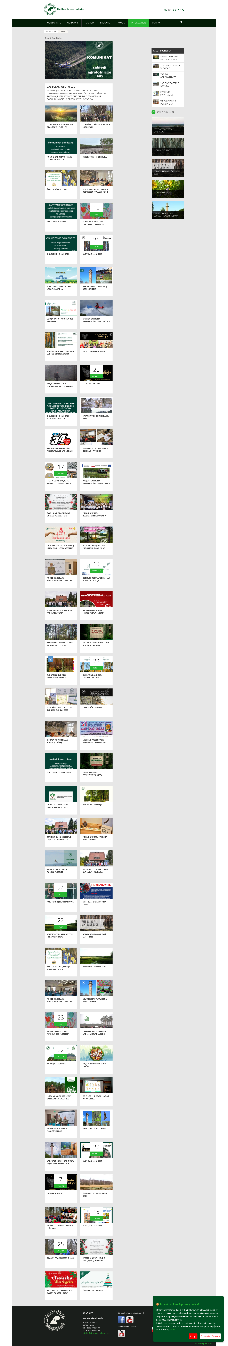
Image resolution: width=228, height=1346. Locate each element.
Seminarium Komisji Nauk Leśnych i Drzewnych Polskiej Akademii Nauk (59, 844)
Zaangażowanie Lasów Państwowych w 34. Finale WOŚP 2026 (60, 456)
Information (51, 31)
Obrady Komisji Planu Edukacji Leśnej (57, 746)
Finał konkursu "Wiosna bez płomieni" (95, 843)
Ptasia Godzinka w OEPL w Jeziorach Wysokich (95, 454)
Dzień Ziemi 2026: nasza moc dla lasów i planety (60, 130)
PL (165, 10)
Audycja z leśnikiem (92, 259)
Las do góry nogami (93, 712)
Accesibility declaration (204, 1343)
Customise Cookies (210, 1336)
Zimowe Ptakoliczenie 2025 (60, 1263)
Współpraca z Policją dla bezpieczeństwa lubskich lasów (95, 197)
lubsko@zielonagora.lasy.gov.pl (97, 1333)
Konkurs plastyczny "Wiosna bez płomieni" (94, 227)
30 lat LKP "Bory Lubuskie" (95, 1133)
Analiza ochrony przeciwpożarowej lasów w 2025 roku (96, 326)
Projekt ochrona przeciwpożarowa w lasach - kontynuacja (96, 488)
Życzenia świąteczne (57, 194)
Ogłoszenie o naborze (58, 259)
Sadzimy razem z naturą (95, 162)
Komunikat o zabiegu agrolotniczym (57, 875)
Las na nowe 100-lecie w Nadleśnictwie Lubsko (94, 1037)
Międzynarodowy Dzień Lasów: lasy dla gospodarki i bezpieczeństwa (59, 295)
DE (174, 10)
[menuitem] (54, 23)
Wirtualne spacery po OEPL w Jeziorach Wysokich (60, 1167)
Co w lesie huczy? (91, 388)
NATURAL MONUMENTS (163, 154)
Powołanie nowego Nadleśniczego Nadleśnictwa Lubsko (58, 1136)
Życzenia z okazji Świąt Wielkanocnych (58, 972)
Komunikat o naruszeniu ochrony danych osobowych (59, 164)
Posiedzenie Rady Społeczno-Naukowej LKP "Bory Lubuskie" (59, 585)
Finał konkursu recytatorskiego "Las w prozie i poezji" (94, 520)
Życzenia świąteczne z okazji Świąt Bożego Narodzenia (94, 1265)
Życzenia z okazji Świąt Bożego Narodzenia (58, 519)
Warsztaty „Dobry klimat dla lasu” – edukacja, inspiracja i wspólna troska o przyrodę (95, 878)
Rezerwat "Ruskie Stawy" (95, 971)
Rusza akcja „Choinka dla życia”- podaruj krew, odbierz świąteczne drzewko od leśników (59, 1299)
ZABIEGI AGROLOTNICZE (61, 86)
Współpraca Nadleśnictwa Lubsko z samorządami (60, 357)
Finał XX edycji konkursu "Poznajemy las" (59, 616)
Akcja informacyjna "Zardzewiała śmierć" (93, 616)
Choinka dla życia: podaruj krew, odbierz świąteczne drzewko (60, 553)
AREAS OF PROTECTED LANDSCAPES (163, 134)
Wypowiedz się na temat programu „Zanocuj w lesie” (95, 553)
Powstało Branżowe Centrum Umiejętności (58, 810)
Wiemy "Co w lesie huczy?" (95, 356)
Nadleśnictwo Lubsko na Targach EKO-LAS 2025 (59, 713)
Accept (193, 1336)
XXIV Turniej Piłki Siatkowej (60, 907)
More (172, 1329)
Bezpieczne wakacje (92, 809)
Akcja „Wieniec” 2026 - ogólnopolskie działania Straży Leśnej (60, 391)
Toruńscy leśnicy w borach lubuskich (170, 68)
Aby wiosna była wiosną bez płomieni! (95, 292)
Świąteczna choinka (93, 1295)
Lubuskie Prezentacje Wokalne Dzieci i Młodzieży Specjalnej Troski (96, 747)
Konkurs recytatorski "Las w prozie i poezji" (96, 584)
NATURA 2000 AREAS (162, 196)
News (63, 31)
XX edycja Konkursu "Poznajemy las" (92, 681)
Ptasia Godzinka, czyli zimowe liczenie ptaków (59, 487)
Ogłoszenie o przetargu (59, 777)
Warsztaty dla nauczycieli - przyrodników (60, 940)
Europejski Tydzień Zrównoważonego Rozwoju (56, 682)
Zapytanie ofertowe (57, 226)
